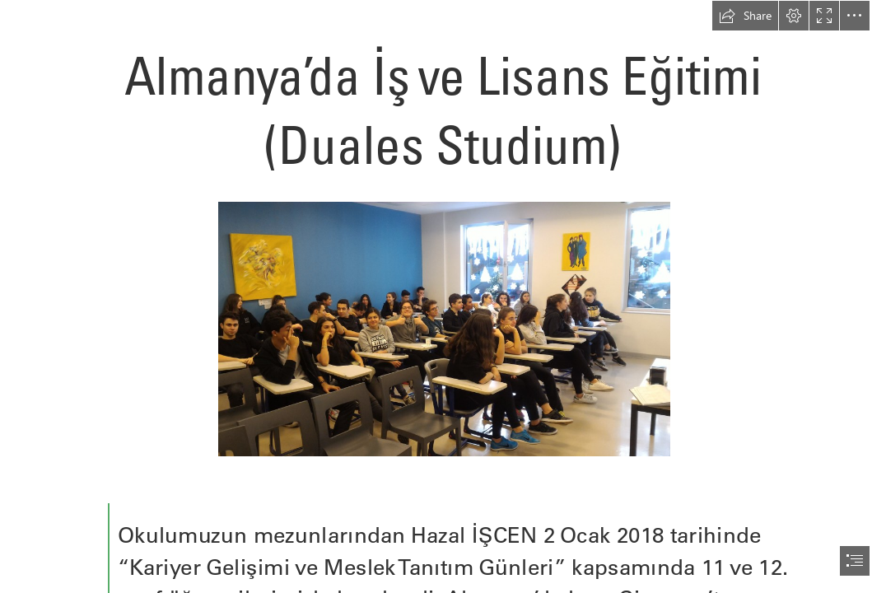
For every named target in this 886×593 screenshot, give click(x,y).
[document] (443, 296)
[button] (745, 15)
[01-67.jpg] (443, 328)
